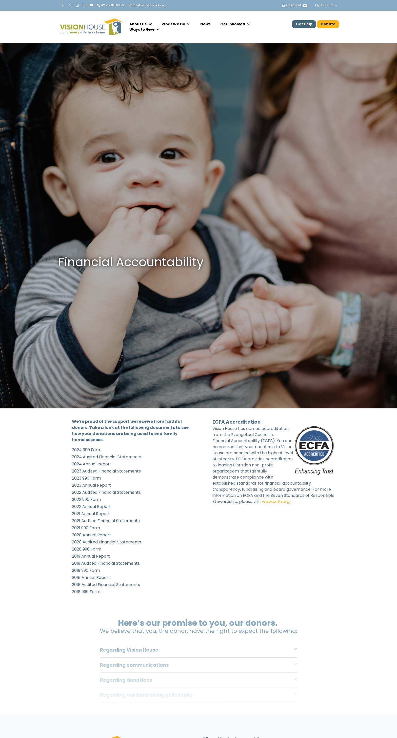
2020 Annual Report (91, 535)
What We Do (174, 24)
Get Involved (233, 24)
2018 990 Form (86, 592)
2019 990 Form (86, 570)
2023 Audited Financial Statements (107, 471)
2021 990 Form (86, 528)
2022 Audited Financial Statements (106, 492)
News (205, 24)
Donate (328, 24)
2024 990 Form (87, 450)
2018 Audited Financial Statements (106, 585)
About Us (138, 24)
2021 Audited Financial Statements (106, 521)
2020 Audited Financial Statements (106, 542)
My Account (326, 5)
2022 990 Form (86, 499)
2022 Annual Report (91, 506)
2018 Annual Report (91, 577)
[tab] (198, 650)
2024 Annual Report (91, 464)
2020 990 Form (86, 549)
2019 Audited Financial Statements (106, 563)
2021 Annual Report (91, 514)
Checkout (294, 5)
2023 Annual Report (91, 485)
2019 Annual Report (91, 556)
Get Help (304, 24)
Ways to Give (142, 29)
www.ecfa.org (275, 501)
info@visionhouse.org (146, 5)
